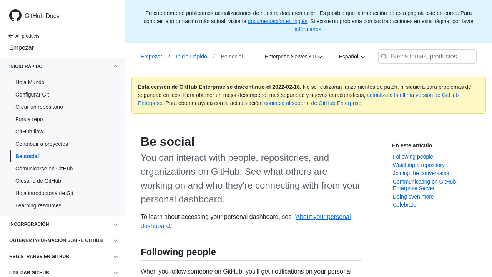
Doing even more (413, 197)
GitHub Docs (42, 16)
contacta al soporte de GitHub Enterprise (312, 103)
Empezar (21, 47)
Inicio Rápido (195, 56)
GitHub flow (29, 131)
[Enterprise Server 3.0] (294, 56)
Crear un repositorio (39, 107)
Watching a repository (419, 165)
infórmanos (307, 29)
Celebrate (404, 205)
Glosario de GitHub (38, 181)
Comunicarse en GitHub (44, 168)
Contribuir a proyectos (41, 144)
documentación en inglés (278, 21)
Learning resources (38, 205)
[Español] (352, 56)
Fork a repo (29, 119)
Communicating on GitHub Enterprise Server (424, 185)
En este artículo (412, 145)
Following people (413, 157)
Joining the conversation (422, 173)
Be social (27, 156)
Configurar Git (32, 95)
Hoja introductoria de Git (44, 193)
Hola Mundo (30, 82)
